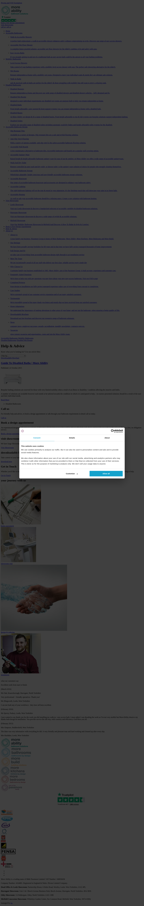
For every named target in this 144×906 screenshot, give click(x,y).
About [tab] (107, 438)
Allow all (106, 474)
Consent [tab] (37, 438)
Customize (72, 474)
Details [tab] (72, 438)
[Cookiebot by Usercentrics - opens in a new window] (112, 431)
